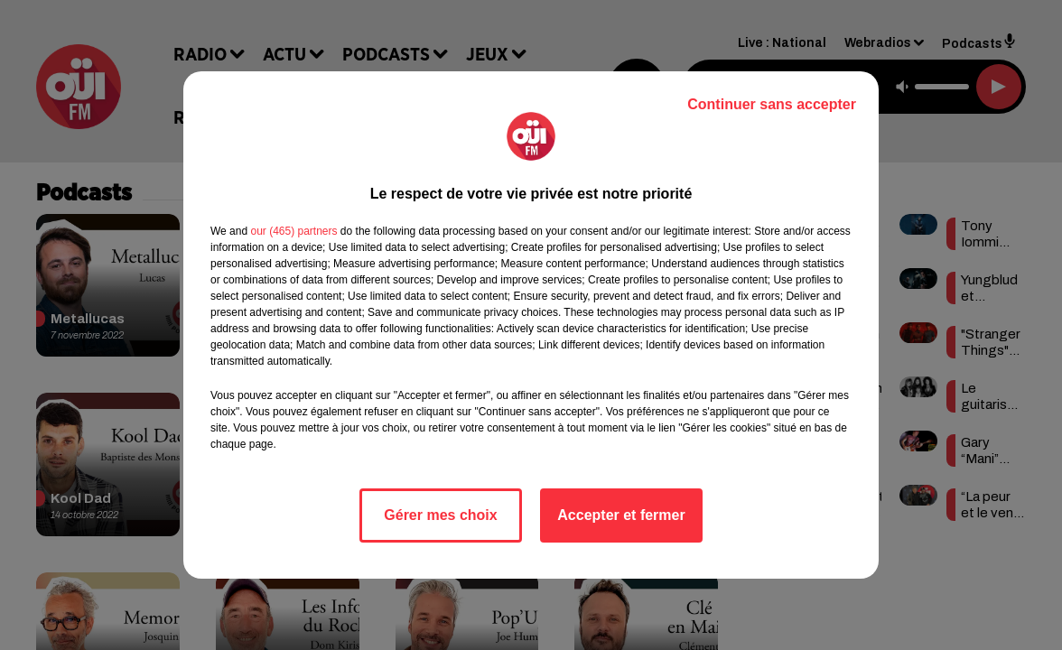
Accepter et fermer (621, 515)
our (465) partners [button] (293, 231)
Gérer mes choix (440, 515)
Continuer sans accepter (771, 104)
